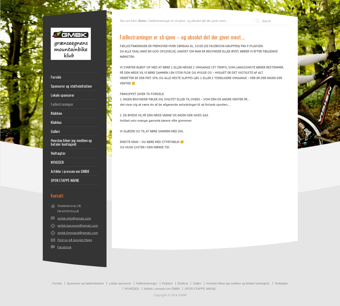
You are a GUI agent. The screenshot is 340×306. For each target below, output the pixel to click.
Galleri (55, 131)
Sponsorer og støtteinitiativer (71, 86)
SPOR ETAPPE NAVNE (65, 180)
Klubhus (56, 122)
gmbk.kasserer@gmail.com (77, 225)
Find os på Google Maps (74, 240)
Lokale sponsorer (62, 95)
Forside (56, 77)
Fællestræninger (62, 104)
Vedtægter (58, 153)
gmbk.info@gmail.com (74, 218)
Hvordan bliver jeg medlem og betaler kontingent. (71, 142)
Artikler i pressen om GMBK (70, 171)
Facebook (64, 247)
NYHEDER (57, 162)
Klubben (56, 113)
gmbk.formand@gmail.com (77, 233)
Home (142, 21)
